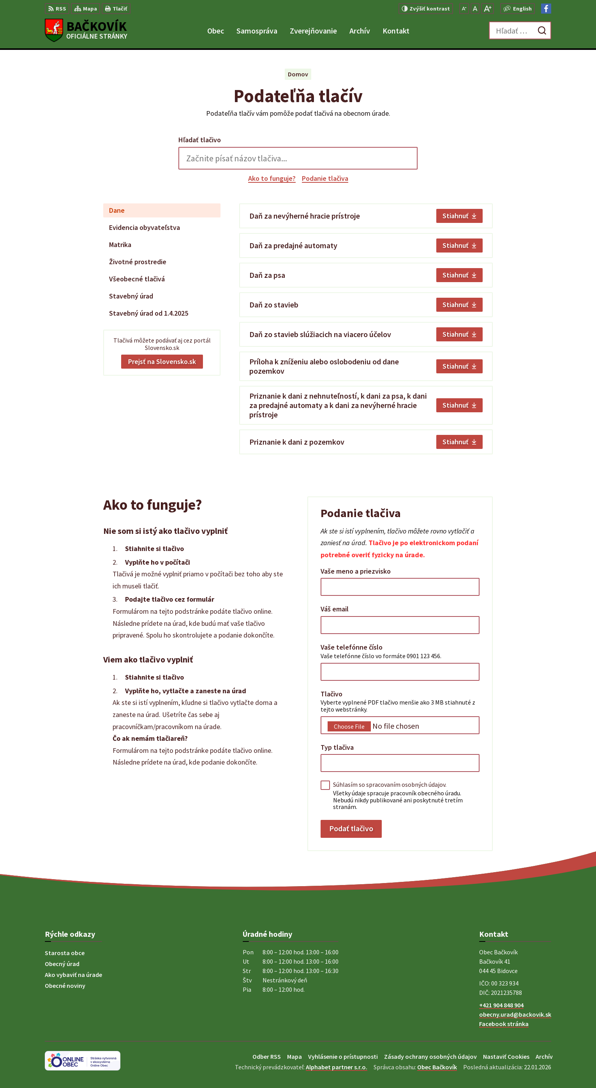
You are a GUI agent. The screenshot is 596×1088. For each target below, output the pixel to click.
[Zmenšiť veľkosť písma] (464, 8)
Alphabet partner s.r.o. (336, 1067)
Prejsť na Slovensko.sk (162, 361)
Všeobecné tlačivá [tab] (137, 278)
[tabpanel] (366, 328)
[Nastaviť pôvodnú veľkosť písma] (475, 8)
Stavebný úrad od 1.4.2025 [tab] (148, 313)
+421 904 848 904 (501, 1005)
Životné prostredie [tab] (137, 261)
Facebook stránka (504, 1024)
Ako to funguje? (272, 178)
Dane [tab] (117, 210)
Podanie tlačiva (325, 178)
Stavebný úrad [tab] (131, 295)
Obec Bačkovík (437, 1067)
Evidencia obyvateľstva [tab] (144, 227)
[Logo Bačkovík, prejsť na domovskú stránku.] (86, 30)
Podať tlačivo (351, 828)
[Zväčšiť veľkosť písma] (487, 8)
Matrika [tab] (120, 244)
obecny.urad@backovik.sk (515, 1014)
